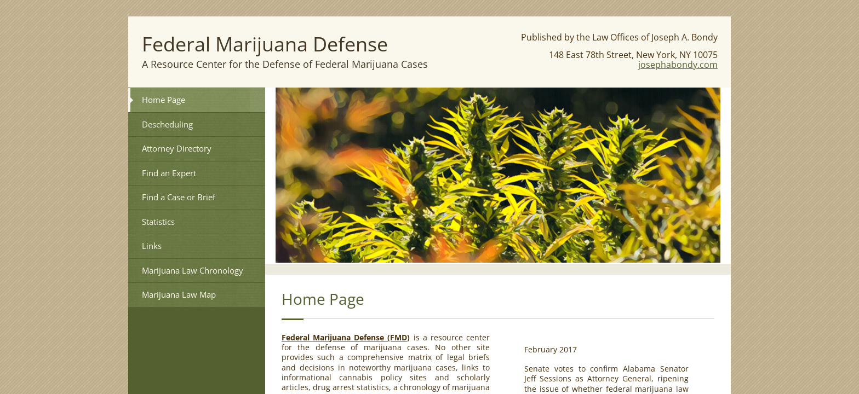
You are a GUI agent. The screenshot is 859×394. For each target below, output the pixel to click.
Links (152, 245)
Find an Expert (169, 172)
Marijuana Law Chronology (192, 270)
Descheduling (167, 124)
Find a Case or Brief (178, 197)
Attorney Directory (176, 148)
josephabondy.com (678, 65)
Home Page (163, 99)
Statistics (158, 221)
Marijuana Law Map (179, 294)
